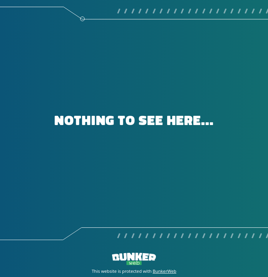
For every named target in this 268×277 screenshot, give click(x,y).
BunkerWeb (164, 271)
